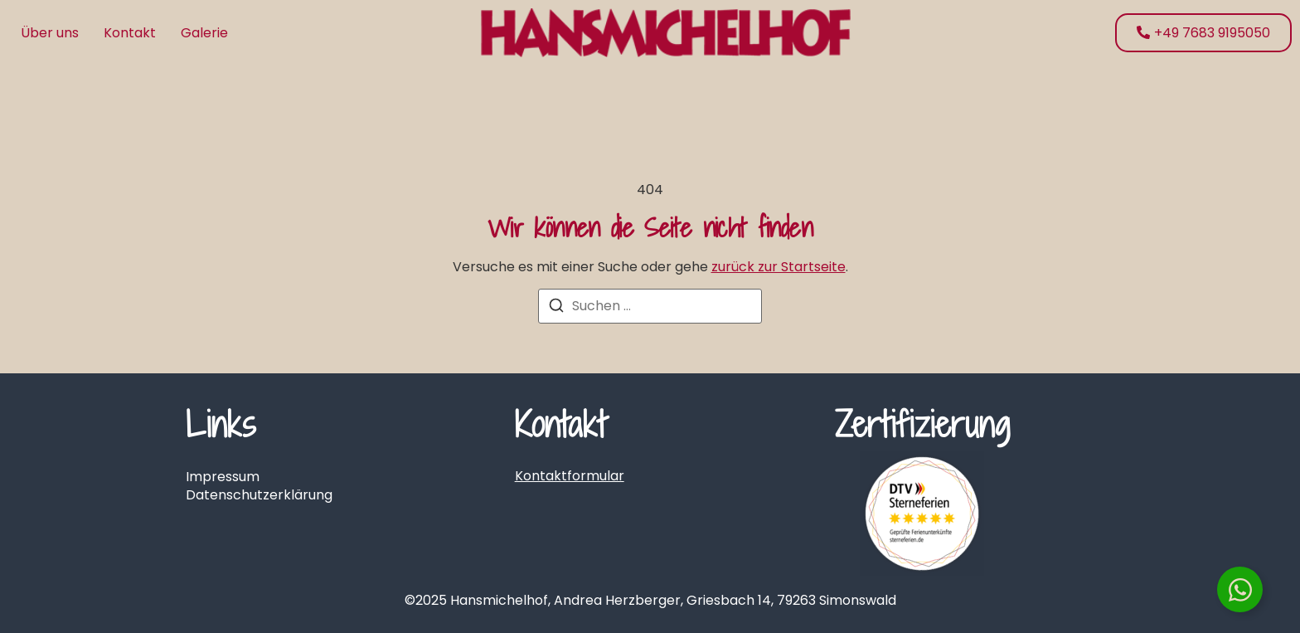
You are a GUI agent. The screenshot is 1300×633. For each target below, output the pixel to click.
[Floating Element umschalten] (1240, 589)
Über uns (50, 32)
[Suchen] (556, 308)
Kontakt (130, 32)
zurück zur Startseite (778, 266)
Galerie (204, 32)
